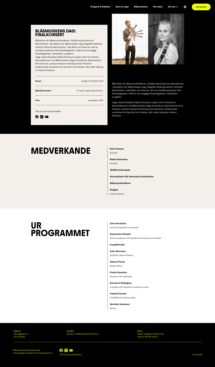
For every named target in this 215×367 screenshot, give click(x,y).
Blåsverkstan (141, 6)
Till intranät (197, 354)
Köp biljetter (201, 7)
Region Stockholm (27, 353)
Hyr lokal (157, 6)
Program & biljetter (100, 6)
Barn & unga (122, 6)
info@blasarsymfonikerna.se (86, 334)
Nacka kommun (45, 353)
